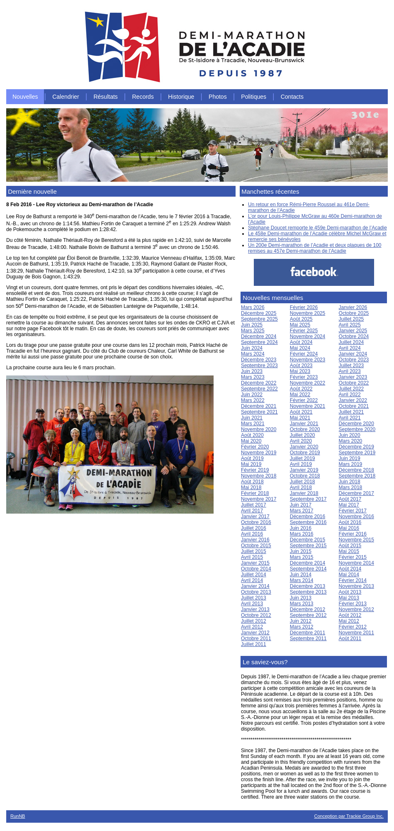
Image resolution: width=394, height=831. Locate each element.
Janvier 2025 (353, 331)
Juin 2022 (252, 394)
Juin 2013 (300, 598)
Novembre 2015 (356, 540)
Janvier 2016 (255, 540)
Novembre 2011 (356, 633)
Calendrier (65, 96)
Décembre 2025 (258, 313)
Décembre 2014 (307, 563)
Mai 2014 (349, 575)
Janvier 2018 (304, 493)
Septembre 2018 (357, 476)
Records (143, 96)
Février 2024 (304, 354)
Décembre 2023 (258, 360)
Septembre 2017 (308, 499)
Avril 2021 (350, 418)
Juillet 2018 (302, 482)
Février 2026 (304, 307)
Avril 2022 (350, 394)
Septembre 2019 (357, 453)
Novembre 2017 (258, 499)
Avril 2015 (252, 557)
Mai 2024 (300, 348)
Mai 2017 (349, 505)
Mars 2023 (253, 377)
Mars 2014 (302, 580)
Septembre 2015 (308, 545)
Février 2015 (353, 557)
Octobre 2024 (354, 336)
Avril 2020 (301, 441)
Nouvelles (25, 96)
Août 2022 (301, 389)
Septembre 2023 (259, 365)
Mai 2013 (349, 598)
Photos (218, 96)
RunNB (17, 816)
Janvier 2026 (353, 307)
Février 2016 (353, 534)
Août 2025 (301, 319)
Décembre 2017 (356, 493)
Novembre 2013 (356, 586)
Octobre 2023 (354, 360)
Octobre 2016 (256, 522)
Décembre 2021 (258, 406)
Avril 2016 (252, 534)
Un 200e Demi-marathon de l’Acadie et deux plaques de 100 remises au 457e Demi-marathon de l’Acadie (315, 248)
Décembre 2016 (307, 516)
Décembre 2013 (307, 586)
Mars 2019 (350, 464)
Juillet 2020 (302, 435)
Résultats (105, 96)
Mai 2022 (300, 394)
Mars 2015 (302, 557)
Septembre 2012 (308, 615)
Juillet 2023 (351, 365)
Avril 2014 (252, 580)
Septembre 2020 (357, 429)
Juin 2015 (300, 551)
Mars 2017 (302, 511)
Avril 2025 (350, 325)
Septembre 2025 (259, 319)
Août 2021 (301, 412)
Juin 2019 (349, 458)
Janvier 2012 (255, 633)
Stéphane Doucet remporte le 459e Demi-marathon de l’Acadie (317, 228)
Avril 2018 (301, 487)
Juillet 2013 (253, 598)
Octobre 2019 (305, 453)
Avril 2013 (252, 604)
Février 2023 (304, 377)
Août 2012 (350, 615)
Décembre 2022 (258, 383)
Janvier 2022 (353, 400)
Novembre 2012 (356, 609)
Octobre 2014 (256, 569)
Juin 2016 (300, 528)
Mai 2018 (251, 487)
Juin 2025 (252, 325)
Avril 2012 (252, 627)
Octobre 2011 (256, 638)
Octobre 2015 (256, 545)
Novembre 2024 (307, 336)
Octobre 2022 (354, 383)
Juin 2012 (300, 621)
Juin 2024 (252, 348)
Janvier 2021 (304, 423)
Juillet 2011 (253, 644)
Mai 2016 (349, 528)
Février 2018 (255, 493)
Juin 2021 (252, 418)
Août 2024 (301, 342)
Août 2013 (350, 592)
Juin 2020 (349, 435)
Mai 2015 (349, 551)
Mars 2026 (253, 307)
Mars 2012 (302, 627)
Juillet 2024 (351, 342)
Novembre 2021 (307, 406)
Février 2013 (353, 604)
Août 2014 (350, 569)
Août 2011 (350, 638)
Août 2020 (252, 435)
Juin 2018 (349, 482)
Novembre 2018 (258, 476)
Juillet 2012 (253, 621)
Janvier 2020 (304, 447)
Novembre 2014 (356, 563)
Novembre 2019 (258, 453)
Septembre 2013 (308, 592)
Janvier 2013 (255, 609)
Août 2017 (350, 499)
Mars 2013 (302, 604)
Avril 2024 (350, 348)
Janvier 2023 (353, 377)
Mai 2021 (300, 418)
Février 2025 (304, 331)
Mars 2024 (253, 354)
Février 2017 (353, 511)
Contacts (292, 96)
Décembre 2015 (307, 540)
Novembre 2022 (307, 383)
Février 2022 (304, 400)
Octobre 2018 (305, 476)
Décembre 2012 (307, 609)
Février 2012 (353, 627)
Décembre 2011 (307, 633)
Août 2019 (252, 458)
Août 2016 (350, 522)
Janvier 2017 (255, 516)
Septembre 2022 (259, 389)
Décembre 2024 (258, 336)
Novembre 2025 (307, 313)
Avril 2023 (350, 371)
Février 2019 (255, 470)
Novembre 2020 (258, 429)
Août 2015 (350, 545)
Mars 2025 (253, 331)
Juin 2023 (252, 371)
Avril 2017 (252, 511)
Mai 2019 (251, 464)
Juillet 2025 (351, 319)
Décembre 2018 (356, 470)
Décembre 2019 (356, 447)
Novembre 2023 (307, 360)
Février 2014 (353, 580)
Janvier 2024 (353, 354)
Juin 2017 (300, 505)
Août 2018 (252, 482)
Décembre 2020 (356, 423)
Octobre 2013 (256, 592)
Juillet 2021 (351, 412)
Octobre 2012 (256, 615)
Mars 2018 (350, 487)
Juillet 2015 (253, 551)
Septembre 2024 (259, 342)
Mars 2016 (302, 534)
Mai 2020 (251, 441)
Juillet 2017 (253, 505)
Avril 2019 (301, 464)
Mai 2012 (349, 621)
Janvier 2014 (255, 586)
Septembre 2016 (308, 522)
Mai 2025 (300, 325)
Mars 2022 (253, 400)
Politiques (253, 96)
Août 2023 (301, 365)
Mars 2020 (350, 441)
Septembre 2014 (308, 569)
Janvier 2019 (304, 470)
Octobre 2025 (354, 313)
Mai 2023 (300, 371)
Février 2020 (255, 447)
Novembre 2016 (356, 516)
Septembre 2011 (308, 638)
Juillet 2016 (253, 528)
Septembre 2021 (259, 412)
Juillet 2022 (351, 389)
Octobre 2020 (305, 429)
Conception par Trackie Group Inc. (349, 816)
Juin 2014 (300, 575)
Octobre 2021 (354, 406)
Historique (181, 96)
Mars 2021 (253, 423)
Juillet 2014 (253, 575)
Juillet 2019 (302, 458)
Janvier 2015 (255, 563)
